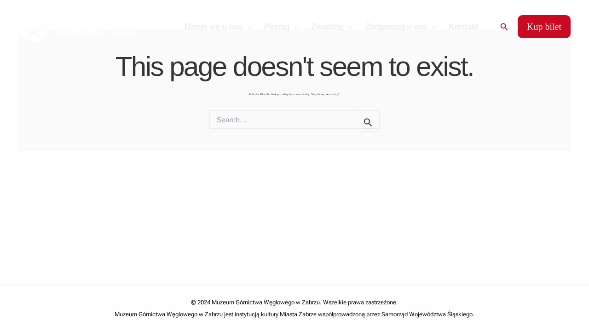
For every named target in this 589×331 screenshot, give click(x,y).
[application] (247, 27)
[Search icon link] (504, 27)
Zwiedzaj (332, 27)
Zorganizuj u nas (401, 27)
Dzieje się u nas (218, 27)
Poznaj (281, 27)
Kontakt (463, 26)
